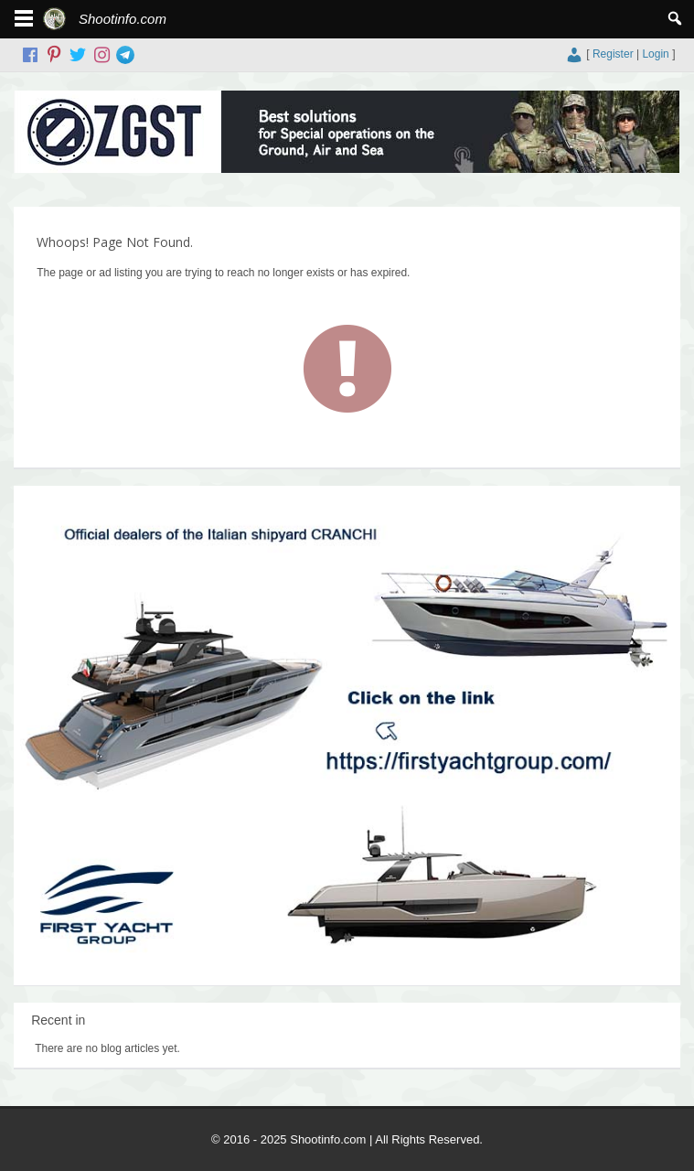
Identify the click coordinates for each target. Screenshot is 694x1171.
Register (613, 54)
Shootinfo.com (122, 19)
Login (655, 54)
